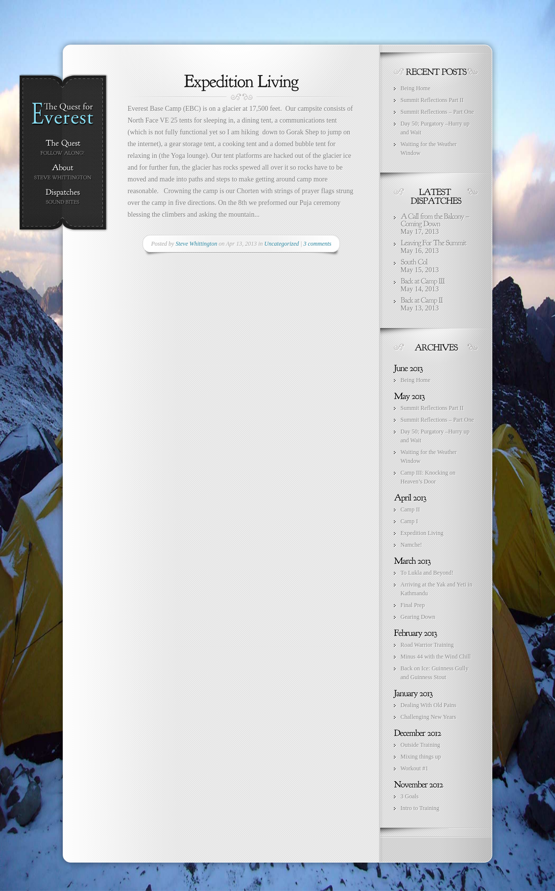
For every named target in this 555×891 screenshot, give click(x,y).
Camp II (410, 509)
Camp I (409, 521)
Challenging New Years (429, 716)
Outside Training (420, 744)
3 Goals (410, 796)
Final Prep (413, 605)
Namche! (411, 544)
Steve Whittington (196, 243)
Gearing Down (418, 616)
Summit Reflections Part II (432, 100)
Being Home (416, 88)
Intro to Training (420, 808)
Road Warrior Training (427, 644)
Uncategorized (282, 243)
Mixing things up (421, 756)
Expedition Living (422, 533)
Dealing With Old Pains (429, 705)
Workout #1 (415, 768)
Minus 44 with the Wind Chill (436, 656)
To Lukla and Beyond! (427, 572)
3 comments (318, 243)
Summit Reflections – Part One (437, 111)
